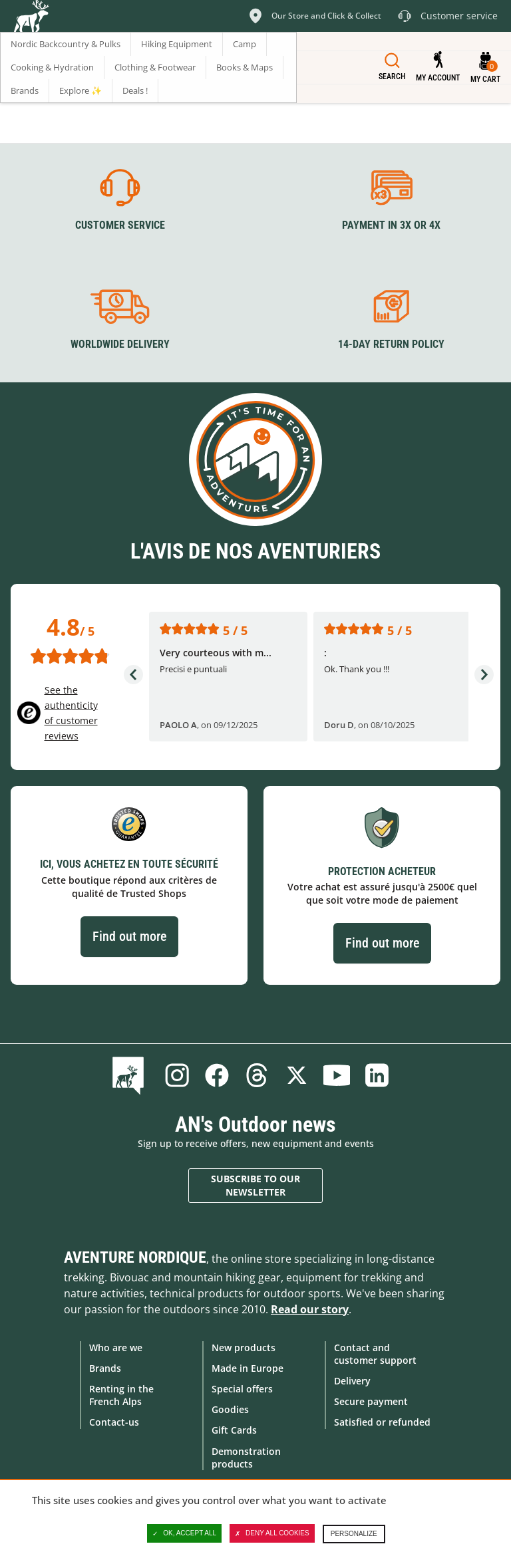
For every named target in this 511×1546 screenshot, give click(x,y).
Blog (130, 1075)
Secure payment (371, 1401)
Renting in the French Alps (121, 1395)
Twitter (296, 1075)
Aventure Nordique (135, 1257)
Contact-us (114, 1422)
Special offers (242, 1388)
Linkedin (376, 1075)
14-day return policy (391, 344)
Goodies (230, 1409)
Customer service (120, 225)
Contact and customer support (375, 1353)
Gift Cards (234, 1430)
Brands (105, 1368)
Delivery (352, 1380)
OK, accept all (184, 1533)
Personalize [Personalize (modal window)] (354, 1533)
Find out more (129, 936)
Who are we (115, 1347)
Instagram (177, 1075)
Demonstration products (246, 1457)
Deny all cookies (272, 1533)
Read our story (310, 1309)
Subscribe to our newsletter (255, 1185)
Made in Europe (247, 1368)
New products (243, 1347)
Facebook (217, 1075)
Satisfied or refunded (382, 1422)
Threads (257, 1075)
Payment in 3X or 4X (391, 225)
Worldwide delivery (120, 344)
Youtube (336, 1075)
